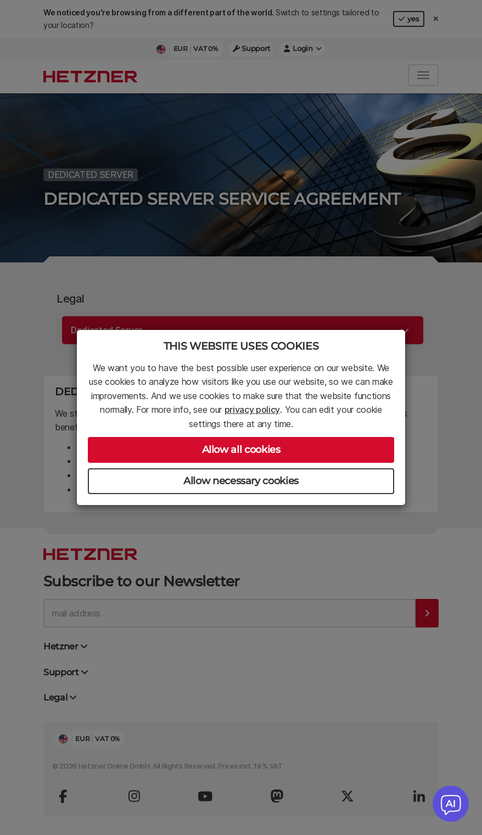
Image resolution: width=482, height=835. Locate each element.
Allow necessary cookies (241, 481)
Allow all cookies (241, 450)
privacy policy (253, 409)
